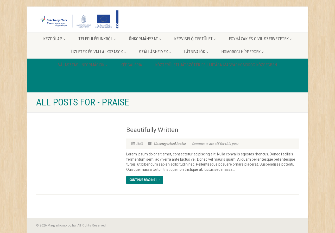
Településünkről (97, 38)
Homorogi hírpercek (242, 51)
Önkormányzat (145, 38)
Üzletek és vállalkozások (98, 51)
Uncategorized (164, 144)
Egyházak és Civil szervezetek (260, 38)
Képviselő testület (195, 38)
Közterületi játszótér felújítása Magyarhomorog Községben (216, 64)
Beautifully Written (152, 130)
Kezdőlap (54, 38)
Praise (181, 144)
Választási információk (83, 64)
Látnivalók (196, 51)
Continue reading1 (144, 180)
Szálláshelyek (155, 51)
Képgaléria (131, 64)
